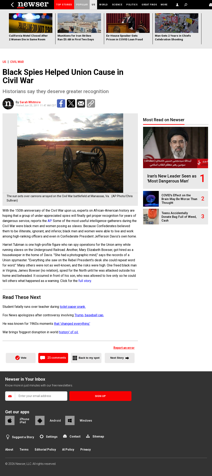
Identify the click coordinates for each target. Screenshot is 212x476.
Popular (82, 4)
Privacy (85, 449)
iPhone (24, 419)
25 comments (56, 357)
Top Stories (64, 4)
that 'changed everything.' (72, 324)
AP (49, 221)
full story (84, 281)
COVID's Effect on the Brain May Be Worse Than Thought (179, 199)
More (164, 4)
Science (117, 4)
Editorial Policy (45, 449)
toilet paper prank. (73, 307)
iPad (23, 422)
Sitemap (98, 436)
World (103, 4)
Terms (24, 449)
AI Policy (68, 449)
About (9, 449)
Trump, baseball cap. (89, 315)
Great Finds (149, 4)
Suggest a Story (23, 437)
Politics (131, 4)
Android (55, 420)
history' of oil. (68, 332)
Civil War (17, 62)
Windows (86, 420)
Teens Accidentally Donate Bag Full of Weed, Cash (178, 216)
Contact (75, 436)
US (93, 4)
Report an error (124, 347)
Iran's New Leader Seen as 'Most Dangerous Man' (171, 178)
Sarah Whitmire (30, 102)
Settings (52, 436)
